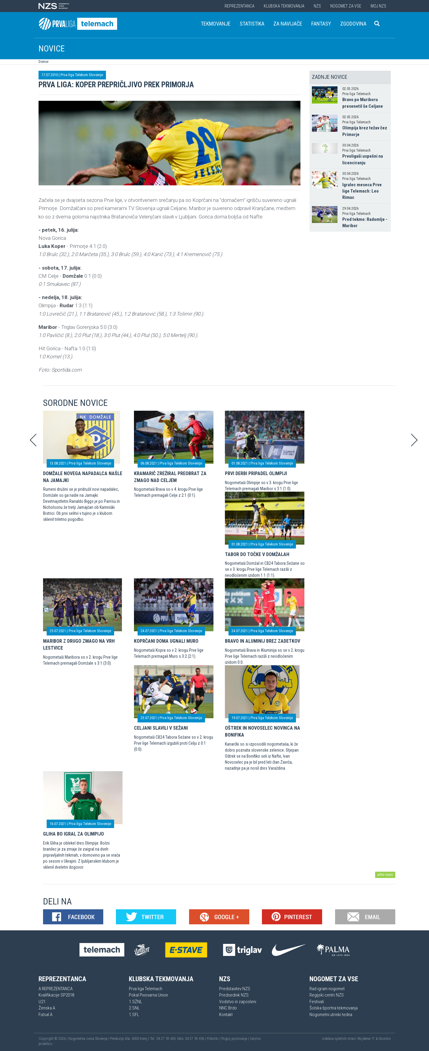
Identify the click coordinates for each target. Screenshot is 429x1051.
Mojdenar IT (366, 1039)
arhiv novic (385, 875)
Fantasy (321, 23)
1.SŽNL (135, 1001)
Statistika (252, 23)
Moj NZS (378, 6)
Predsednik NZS (234, 995)
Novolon (385, 1039)
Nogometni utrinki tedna (330, 1014)
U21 (42, 1001)
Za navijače (287, 23)
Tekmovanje (216, 23)
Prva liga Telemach (145, 988)
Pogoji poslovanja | (235, 1039)
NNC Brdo (228, 1008)
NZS (317, 6)
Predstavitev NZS (234, 988)
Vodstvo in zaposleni (237, 1001)
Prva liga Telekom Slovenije (82, 75)
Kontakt (226, 1014)
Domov (43, 62)
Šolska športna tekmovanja (333, 1008)
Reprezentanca (239, 6)
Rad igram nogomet (327, 988)
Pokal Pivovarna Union (148, 995)
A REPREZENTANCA (56, 988)
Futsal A (45, 1014)
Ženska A (47, 1008)
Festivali (316, 1001)
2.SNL (134, 1008)
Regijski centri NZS (326, 995)
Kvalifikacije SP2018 (56, 995)
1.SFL (134, 1014)
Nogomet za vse (345, 6)
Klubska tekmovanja (284, 6)
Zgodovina (353, 23)
